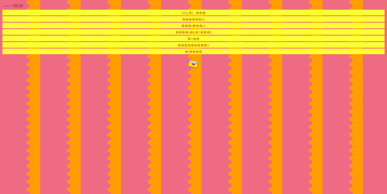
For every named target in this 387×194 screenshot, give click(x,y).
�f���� (193, 51)
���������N (193, 45)
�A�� (194, 38)
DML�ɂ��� (193, 13)
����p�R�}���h (193, 32)
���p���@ (193, 25)
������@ (193, 19)
